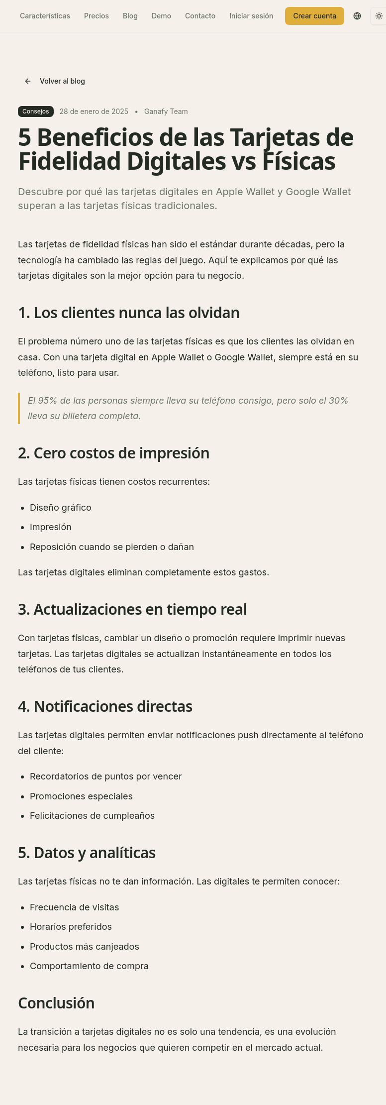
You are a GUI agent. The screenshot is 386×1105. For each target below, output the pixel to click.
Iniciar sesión (251, 15)
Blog (130, 15)
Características (45, 15)
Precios (96, 15)
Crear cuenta (314, 15)
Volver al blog (54, 81)
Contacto (200, 15)
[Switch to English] (357, 16)
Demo (161, 15)
